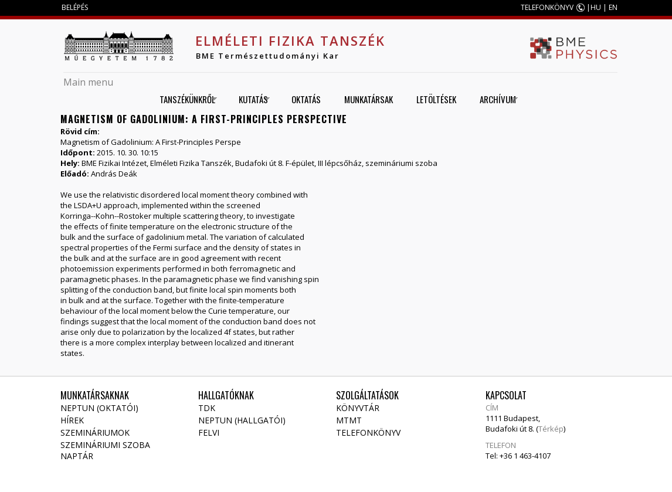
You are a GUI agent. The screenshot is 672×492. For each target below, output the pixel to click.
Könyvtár (357, 407)
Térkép (551, 428)
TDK (206, 407)
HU (595, 7)
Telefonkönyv (368, 432)
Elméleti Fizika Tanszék (290, 40)
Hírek (72, 420)
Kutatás (250, 99)
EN (613, 7)
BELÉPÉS (75, 7)
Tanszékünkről (184, 99)
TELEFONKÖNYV (547, 7)
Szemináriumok (95, 432)
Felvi (208, 432)
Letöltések (436, 99)
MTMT (349, 420)
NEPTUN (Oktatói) (99, 407)
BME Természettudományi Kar (268, 55)
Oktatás (306, 99)
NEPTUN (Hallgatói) (242, 420)
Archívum (494, 99)
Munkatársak (368, 99)
